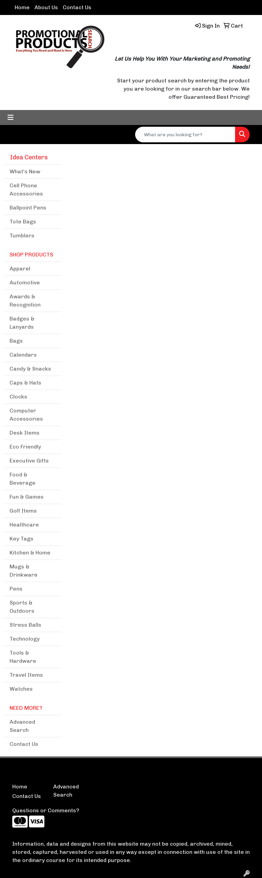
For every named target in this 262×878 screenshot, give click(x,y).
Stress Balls (25, 625)
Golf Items (23, 510)
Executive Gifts (29, 460)
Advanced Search (22, 726)
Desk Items (25, 432)
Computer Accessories (26, 414)
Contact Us (77, 7)
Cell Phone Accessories (26, 189)
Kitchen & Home (30, 552)
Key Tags (21, 538)
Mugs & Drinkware (24, 570)
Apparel (20, 268)
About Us (46, 7)
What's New (25, 171)
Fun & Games (27, 496)
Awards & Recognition (25, 300)
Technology (25, 639)
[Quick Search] (185, 134)
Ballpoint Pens (28, 207)
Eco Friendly (25, 446)
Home (22, 7)
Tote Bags (23, 221)
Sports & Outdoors (22, 606)
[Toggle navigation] (10, 117)
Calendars (23, 354)
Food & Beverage (22, 478)
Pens (16, 588)
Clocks (18, 396)
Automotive (25, 282)
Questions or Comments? (45, 810)
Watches (21, 689)
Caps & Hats (25, 382)
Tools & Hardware (23, 656)
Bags (16, 341)
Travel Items (26, 675)
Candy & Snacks (30, 368)
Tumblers (22, 235)
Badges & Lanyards (22, 322)
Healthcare (24, 524)
